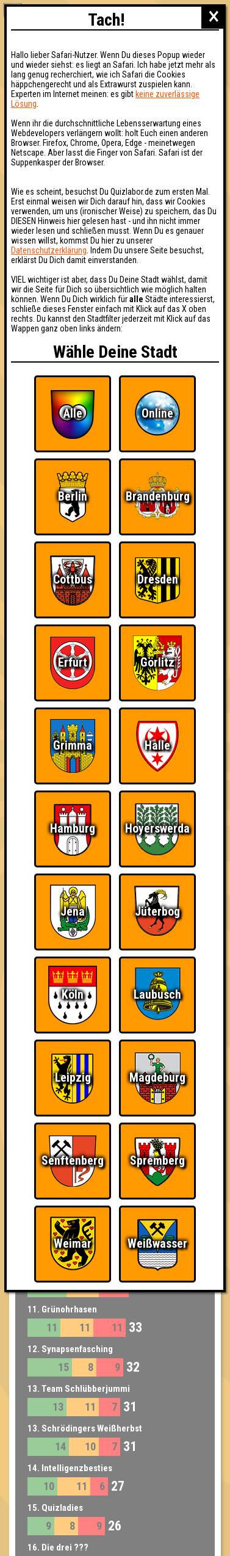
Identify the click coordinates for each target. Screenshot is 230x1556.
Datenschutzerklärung (49, 250)
